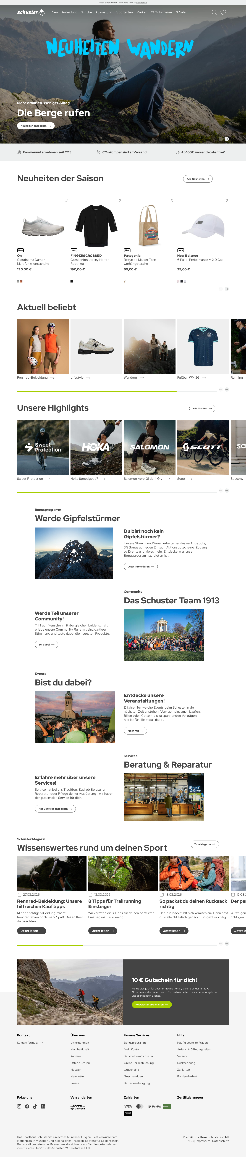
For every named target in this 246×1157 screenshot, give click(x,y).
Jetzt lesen (29, 931)
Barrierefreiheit (187, 1076)
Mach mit (133, 730)
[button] (220, 139)
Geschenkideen (134, 1076)
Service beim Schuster (138, 1056)
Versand (182, 1056)
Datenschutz (220, 1141)
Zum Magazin (202, 844)
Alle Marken (200, 408)
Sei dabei (44, 644)
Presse (74, 1083)
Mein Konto (131, 1049)
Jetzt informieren (139, 566)
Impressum (203, 1141)
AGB (191, 1141)
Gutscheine (131, 1070)
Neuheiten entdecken (34, 125)
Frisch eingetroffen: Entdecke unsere (117, 2)
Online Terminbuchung (139, 1063)
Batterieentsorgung (137, 1083)
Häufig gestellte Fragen (192, 1043)
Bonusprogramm (135, 1043)
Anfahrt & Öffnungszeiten (194, 1049)
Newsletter (77, 1076)
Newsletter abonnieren (149, 1004)
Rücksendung (186, 1063)
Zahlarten (183, 1070)
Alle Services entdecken (53, 808)
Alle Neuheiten (196, 179)
